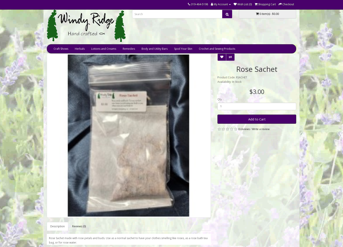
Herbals (80, 49)
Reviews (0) (79, 226)
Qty (219, 99)
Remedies (129, 49)
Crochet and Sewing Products (217, 49)
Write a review (261, 129)
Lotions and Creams (103, 49)
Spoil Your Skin (183, 49)
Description (57, 226)
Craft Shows (61, 49)
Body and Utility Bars (155, 49)
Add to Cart (257, 119)
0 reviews (244, 129)
